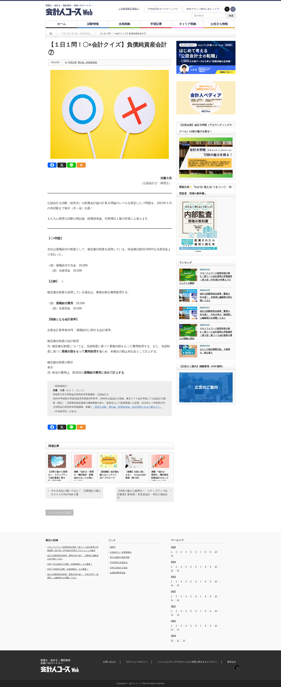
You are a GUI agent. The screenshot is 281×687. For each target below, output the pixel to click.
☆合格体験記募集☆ (128, 8)
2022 (173, 591)
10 (216, 552)
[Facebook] (52, 165)
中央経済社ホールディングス (163, 9)
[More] (81, 165)
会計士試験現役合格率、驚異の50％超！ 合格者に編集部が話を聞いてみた (216, 297)
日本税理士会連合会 (119, 562)
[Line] (71, 165)
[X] (61, 165)
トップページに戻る (59, 512)
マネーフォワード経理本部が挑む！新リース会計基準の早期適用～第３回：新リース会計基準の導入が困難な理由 (205, 333)
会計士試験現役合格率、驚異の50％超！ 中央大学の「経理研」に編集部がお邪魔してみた (216, 314)
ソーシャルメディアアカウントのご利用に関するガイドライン (187, 662)
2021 (173, 606)
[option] (205, 57)
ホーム (61, 23)
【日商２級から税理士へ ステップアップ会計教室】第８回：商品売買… (57, 476)
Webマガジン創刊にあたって (201, 9)
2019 (173, 635)
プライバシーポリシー (136, 662)
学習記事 (156, 23)
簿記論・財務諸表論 (87, 62)
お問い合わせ (109, 662)
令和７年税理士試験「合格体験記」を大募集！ (68, 569)
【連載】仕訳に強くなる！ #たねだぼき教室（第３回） (135, 474)
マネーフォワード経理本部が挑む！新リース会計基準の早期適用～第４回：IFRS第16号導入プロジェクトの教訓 (205, 278)
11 (172, 556)
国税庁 (113, 547)
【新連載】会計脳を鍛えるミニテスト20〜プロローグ (109, 474)
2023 (173, 577)
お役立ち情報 (219, 23)
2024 (173, 562)
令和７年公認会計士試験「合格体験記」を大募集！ (69, 564)
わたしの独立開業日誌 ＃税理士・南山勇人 (215, 351)
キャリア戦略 (187, 23)
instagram (232, 9)
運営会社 (231, 662)
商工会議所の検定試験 (120, 557)
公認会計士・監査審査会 (121, 552)
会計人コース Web (138, 683)
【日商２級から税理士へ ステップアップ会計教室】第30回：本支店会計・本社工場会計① (142, 494)
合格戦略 (124, 23)
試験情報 (93, 23)
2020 (173, 621)
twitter (227, 9)
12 (178, 570)
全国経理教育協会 (118, 573)
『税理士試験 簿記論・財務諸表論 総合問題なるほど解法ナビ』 (127, 407)
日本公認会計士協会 (119, 568)
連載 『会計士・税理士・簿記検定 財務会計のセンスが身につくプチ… (84, 476)
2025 (173, 547)
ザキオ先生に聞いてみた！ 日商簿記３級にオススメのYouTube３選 (76, 492)
